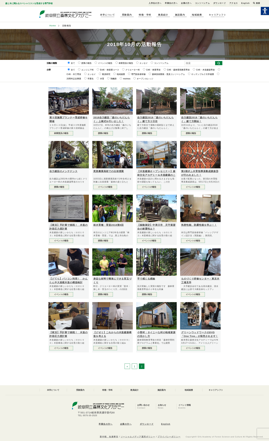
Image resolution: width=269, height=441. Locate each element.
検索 (256, 3)
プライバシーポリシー (168, 437)
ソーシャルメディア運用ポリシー (138, 437)
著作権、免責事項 (109, 437)
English (245, 3)
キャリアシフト (217, 15)
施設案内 (180, 15)
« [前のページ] (127, 366)
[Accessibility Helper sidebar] (265, 11)
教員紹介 (163, 15)
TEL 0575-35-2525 (87, 415)
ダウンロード (219, 3)
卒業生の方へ (171, 3)
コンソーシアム (202, 3)
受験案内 (127, 15)
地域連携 (197, 15)
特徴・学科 (145, 15)
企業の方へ (186, 3)
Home (52, 25)
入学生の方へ (155, 3)
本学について (107, 15)
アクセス (233, 3)
